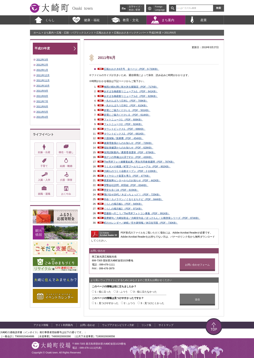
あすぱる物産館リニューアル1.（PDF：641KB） (131, 91)
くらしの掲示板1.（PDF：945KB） (123, 203)
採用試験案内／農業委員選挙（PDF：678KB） (130, 152)
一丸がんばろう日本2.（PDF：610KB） (126, 105)
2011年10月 (43, 85)
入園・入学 (44, 179)
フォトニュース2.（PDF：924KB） (123, 124)
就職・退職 (44, 193)
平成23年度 (155, 32)
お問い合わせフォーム (197, 264)
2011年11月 (43, 80)
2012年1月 (42, 70)
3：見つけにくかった (152, 303)
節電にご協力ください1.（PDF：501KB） (127, 110)
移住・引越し (66, 152)
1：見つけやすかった (107, 303)
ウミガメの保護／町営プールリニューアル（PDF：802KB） (137, 166)
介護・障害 (66, 179)
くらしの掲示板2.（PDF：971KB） (123, 208)
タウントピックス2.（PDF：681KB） (125, 133)
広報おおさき (103, 32)
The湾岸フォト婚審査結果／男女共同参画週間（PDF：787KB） (139, 161)
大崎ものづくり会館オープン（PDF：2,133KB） (131, 171)
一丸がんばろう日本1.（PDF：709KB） (126, 100)
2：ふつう (122, 291)
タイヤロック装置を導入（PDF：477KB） (127, 175)
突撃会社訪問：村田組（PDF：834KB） (126, 185)
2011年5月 (42, 111)
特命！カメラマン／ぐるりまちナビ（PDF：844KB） (133, 199)
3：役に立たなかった (145, 291)
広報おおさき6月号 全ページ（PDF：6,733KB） (131, 69)
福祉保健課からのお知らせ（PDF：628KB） (128, 147)
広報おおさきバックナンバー (130, 32)
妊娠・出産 (44, 152)
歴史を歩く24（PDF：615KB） (121, 190)
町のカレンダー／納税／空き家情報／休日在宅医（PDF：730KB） (141, 222)
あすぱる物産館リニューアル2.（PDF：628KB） (131, 96)
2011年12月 (43, 75)
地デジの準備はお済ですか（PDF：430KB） (128, 157)
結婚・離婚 (66, 166)
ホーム (37, 32)
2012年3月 (42, 59)
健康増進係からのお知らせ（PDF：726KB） (128, 143)
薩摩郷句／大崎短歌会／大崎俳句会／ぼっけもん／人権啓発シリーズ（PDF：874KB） (152, 218)
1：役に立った (103, 291)
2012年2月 (42, 64)
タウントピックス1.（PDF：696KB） (125, 129)
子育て (44, 166)
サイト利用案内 (64, 325)
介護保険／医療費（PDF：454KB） (123, 138)
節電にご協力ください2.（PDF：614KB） (127, 114)
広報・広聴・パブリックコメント (74, 32)
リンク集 (146, 325)
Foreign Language (160, 8)
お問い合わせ (87, 325)
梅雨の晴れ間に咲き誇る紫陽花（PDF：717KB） (131, 86)
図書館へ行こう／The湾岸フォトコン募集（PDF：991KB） (137, 213)
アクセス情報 (41, 325)
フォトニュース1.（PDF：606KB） (123, 119)
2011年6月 (42, 106)
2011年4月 (42, 117)
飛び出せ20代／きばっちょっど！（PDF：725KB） (132, 194)
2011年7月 (42, 101)
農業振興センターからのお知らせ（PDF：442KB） (132, 180)
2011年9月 (42, 90)
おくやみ (66, 193)
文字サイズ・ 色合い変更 (136, 8)
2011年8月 (42, 96)
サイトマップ (166, 325)
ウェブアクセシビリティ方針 (118, 325)
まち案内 (49, 32)
